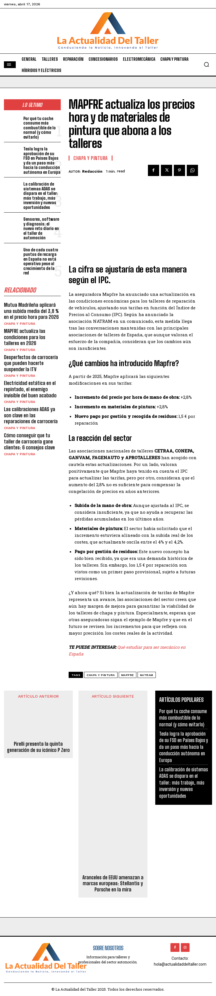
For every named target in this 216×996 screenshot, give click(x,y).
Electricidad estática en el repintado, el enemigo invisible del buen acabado (30, 389)
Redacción (92, 171)
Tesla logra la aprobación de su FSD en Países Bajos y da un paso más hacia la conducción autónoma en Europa (41, 160)
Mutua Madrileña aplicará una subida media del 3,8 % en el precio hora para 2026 (31, 311)
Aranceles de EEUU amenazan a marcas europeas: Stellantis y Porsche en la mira (112, 884)
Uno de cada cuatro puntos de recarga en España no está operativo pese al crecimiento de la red (40, 261)
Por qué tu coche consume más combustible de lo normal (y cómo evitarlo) (39, 127)
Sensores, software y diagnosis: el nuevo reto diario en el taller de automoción (41, 228)
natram (146, 675)
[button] (206, 64)
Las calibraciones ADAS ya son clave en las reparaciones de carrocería (31, 415)
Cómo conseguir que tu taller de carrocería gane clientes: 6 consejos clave (29, 441)
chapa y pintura (101, 675)
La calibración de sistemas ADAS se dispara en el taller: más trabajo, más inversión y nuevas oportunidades (40, 195)
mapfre (127, 675)
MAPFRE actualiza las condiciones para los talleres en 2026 (24, 337)
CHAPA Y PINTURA (19, 323)
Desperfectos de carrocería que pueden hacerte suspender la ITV (31, 363)
